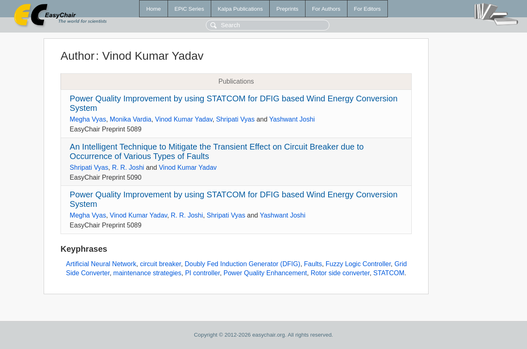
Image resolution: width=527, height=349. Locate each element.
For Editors (367, 9)
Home (153, 9)
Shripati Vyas (235, 119)
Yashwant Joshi (292, 119)
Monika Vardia (131, 119)
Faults (313, 263)
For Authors (326, 9)
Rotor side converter (339, 272)
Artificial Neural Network (101, 263)
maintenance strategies (147, 272)
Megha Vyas (88, 119)
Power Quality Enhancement (265, 272)
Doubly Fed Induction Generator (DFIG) (242, 263)
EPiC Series (189, 9)
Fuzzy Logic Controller (358, 263)
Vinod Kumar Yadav (183, 119)
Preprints (287, 9)
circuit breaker (160, 263)
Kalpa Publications (240, 9)
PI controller (202, 272)
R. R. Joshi (128, 167)
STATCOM (389, 272)
